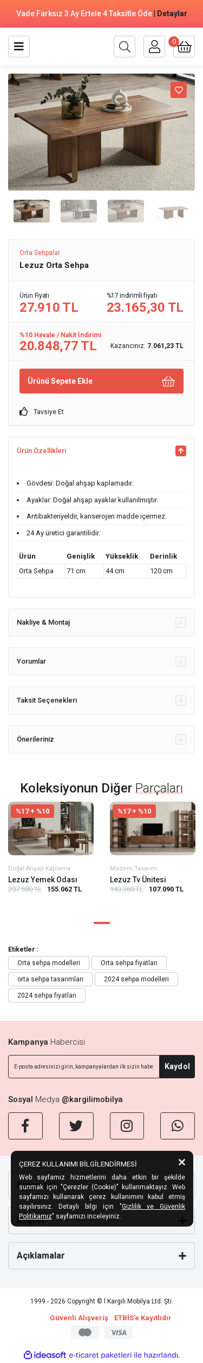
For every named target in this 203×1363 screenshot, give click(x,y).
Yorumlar (101, 661)
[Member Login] (154, 46)
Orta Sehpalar (39, 253)
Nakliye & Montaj (101, 622)
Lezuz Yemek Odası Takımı (42, 880)
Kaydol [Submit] (177, 1066)
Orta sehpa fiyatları (129, 963)
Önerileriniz (101, 739)
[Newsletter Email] (84, 1066)
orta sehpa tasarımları (50, 979)
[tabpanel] (51, 856)
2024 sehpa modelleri (136, 979)
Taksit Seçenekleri (101, 700)
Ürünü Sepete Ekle (101, 381)
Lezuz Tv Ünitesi (138, 879)
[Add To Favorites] (179, 90)
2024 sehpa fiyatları (46, 995)
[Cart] (184, 46)
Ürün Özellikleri (101, 450)
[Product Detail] (51, 811)
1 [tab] (102, 923)
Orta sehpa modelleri (48, 963)
